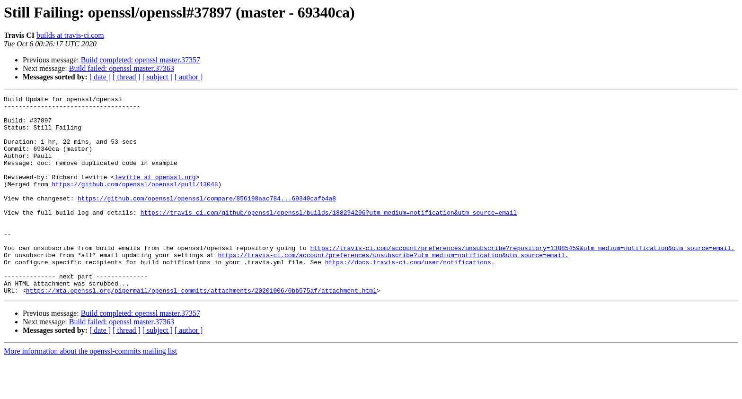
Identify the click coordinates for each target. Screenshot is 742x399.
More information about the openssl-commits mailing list (90, 391)
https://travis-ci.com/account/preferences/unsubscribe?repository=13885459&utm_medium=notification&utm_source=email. (522, 279)
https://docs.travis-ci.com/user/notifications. (410, 296)
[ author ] (189, 77)
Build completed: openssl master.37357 (140, 60)
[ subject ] (157, 77)
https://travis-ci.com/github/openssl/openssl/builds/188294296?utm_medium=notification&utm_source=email (329, 236)
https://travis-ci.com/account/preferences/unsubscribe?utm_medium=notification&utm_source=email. (393, 287)
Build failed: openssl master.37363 (121, 68)
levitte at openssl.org (155, 194)
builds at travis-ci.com (70, 35)
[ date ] (100, 77)
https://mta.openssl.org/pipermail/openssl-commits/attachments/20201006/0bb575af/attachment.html (201, 330)
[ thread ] (127, 77)
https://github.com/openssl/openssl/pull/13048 (135, 202)
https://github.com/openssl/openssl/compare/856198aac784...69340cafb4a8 (207, 219)
